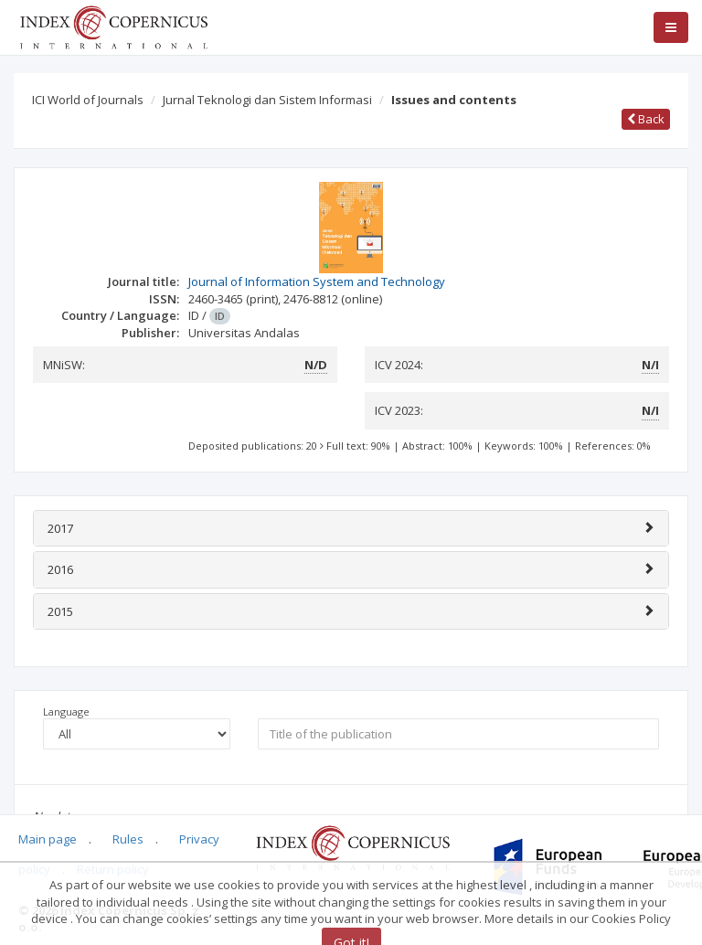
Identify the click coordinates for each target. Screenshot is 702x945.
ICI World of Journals (88, 99)
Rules (128, 839)
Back (646, 119)
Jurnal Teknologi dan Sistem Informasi (267, 99)
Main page (47, 839)
